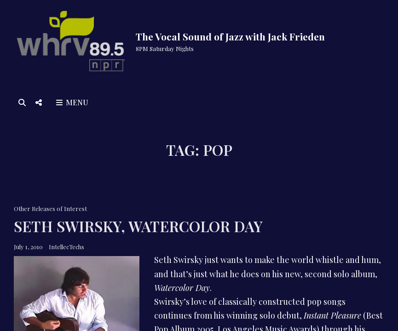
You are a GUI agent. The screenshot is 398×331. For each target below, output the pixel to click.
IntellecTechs (66, 247)
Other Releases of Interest (50, 208)
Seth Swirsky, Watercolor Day (138, 226)
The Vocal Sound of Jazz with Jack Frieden (230, 36)
